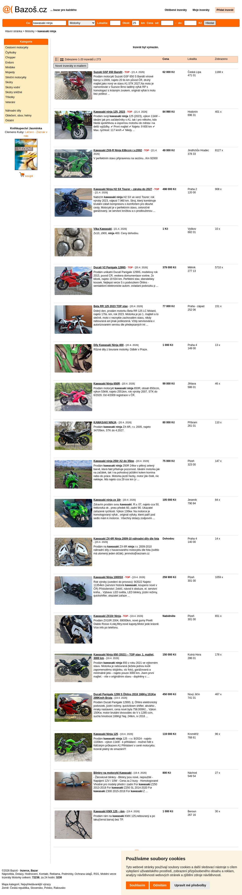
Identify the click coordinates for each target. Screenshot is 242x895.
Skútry (9, 82)
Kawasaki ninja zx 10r (107, 499)
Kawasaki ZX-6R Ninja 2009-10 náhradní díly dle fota (126, 538)
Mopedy (10, 72)
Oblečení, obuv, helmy (18, 115)
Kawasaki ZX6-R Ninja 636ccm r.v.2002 (117, 150)
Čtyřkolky (10, 52)
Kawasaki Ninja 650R (106, 383)
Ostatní (9, 120)
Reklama (55, 873)
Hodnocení (31, 873)
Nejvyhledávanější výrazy (36, 884)
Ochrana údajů (83, 873)
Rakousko (59, 887)
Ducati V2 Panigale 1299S (109, 267)
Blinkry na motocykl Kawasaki (112, 772)
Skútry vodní (12, 87)
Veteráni (10, 102)
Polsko (48, 887)
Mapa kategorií (10, 884)
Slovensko (36, 887)
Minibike (10, 67)
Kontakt (43, 873)
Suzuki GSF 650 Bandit (107, 72)
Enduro (9, 62)
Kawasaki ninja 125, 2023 (109, 111)
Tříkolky (10, 97)
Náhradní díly (13, 110)
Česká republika (19, 887)
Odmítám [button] (160, 885)
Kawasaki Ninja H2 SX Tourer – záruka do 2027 (122, 189)
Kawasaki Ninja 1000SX (108, 577)
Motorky (29, 31)
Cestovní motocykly (16, 47)
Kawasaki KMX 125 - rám (109, 811)
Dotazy (19, 873)
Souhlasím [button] (137, 885)
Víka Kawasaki (102, 228)
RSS (96, 873)
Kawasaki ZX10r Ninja (107, 616)
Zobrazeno (221, 59)
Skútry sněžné (13, 92)
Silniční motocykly (15, 77)
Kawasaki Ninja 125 (105, 734)
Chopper (10, 57)
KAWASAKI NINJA (104, 422)
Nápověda (8, 873)
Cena (165, 59)
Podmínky (67, 873)
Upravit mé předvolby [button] (190, 885)
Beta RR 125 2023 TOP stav (110, 306)
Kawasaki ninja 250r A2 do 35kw (113, 461)
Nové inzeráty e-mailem (70, 65)
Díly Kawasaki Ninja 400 (108, 345)
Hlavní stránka (13, 31)
